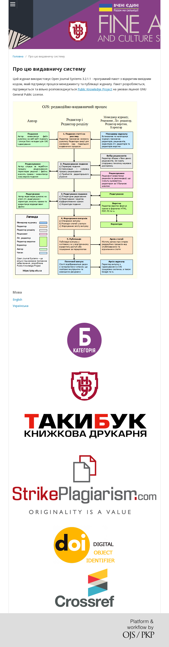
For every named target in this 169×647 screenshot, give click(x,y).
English (17, 299)
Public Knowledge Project (95, 89)
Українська (20, 306)
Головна (18, 56)
